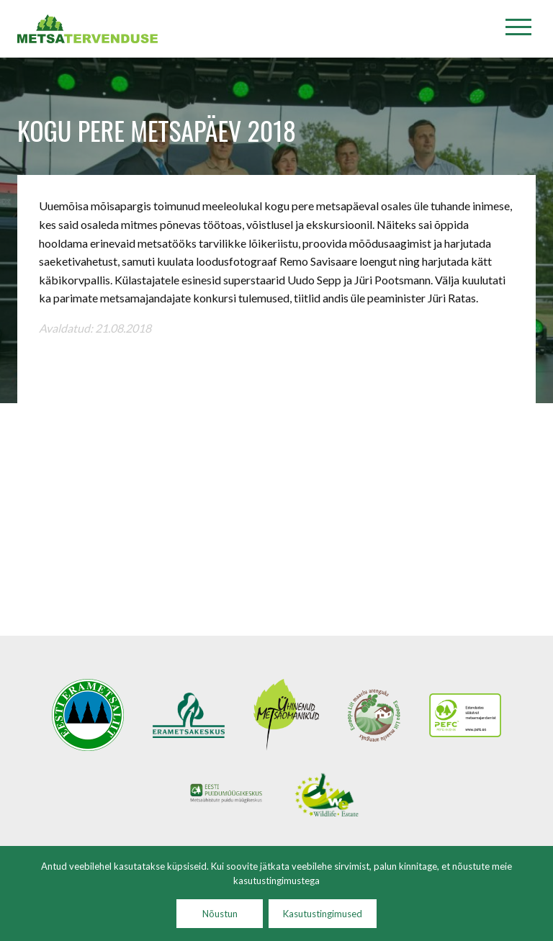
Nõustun (220, 913)
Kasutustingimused (322, 913)
